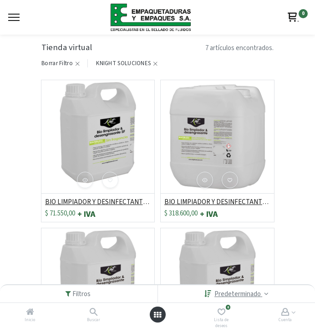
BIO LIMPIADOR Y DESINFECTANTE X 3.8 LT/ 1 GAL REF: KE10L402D (98, 202)
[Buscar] (93, 313)
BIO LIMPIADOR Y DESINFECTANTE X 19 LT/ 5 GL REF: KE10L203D (217, 202)
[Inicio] (30, 313)
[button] (85, 180)
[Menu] (13, 17)
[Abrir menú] (157, 314)
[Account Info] (285, 313)
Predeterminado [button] (238, 294)
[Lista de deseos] (221, 313)
